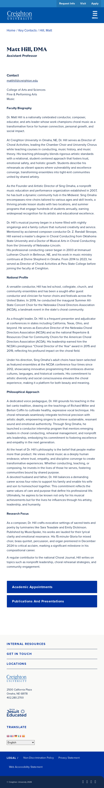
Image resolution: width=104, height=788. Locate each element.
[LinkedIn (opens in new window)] (83, 782)
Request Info (67, 4)
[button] (52, 644)
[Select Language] (21, 742)
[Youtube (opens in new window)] (95, 782)
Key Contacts (27, 30)
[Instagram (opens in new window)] (91, 782)
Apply (94, 4)
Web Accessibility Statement (26, 767)
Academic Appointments (32, 586)
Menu (95, 15)
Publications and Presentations (38, 601)
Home (11, 30)
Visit (83, 4)
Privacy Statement (69, 758)
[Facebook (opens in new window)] (87, 782)
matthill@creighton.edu (22, 80)
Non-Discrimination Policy (38, 758)
